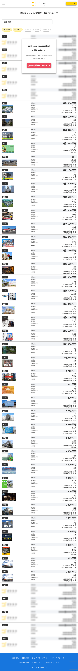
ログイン (71, 3)
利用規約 (25, 658)
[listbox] (27, 22)
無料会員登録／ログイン (39, 65)
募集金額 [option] (7, 22)
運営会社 (15, 658)
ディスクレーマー (59, 658)
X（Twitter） (37, 662)
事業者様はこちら (52, 662)
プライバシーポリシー (40, 658)
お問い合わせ (24, 662)
